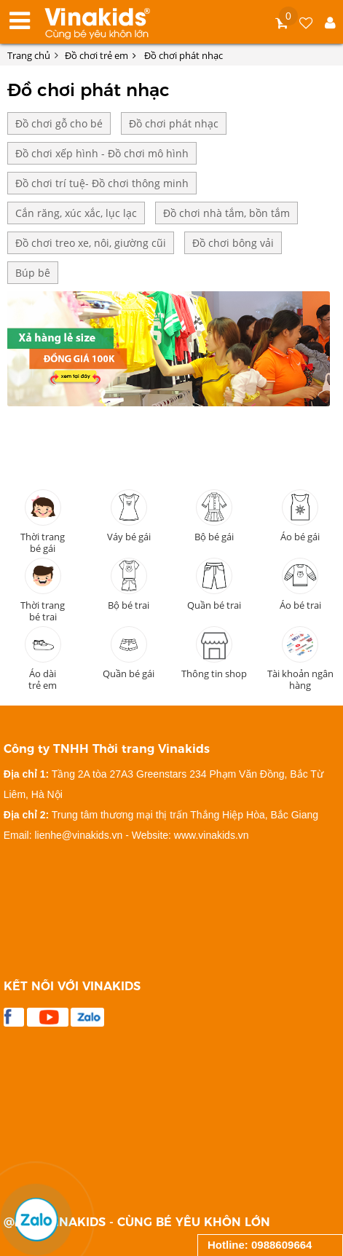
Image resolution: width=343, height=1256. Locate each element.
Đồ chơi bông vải (233, 243)
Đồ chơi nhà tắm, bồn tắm (226, 213)
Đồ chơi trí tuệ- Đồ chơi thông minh (102, 183)
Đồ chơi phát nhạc (184, 55)
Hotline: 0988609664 (260, 1245)
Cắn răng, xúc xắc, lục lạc (76, 213)
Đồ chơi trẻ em (100, 55)
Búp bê (32, 273)
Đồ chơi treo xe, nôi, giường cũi (90, 243)
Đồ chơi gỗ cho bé (59, 123)
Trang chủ (28, 55)
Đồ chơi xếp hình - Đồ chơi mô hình (102, 153)
